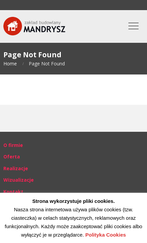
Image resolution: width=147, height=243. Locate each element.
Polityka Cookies (105, 235)
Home (10, 63)
